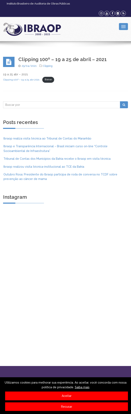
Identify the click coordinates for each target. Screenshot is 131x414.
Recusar (66, 406)
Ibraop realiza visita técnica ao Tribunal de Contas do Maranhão (47, 138)
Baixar (48, 79)
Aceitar (67, 395)
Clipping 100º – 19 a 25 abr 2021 (21, 79)
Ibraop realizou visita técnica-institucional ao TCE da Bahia (43, 166)
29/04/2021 (29, 66)
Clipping (48, 66)
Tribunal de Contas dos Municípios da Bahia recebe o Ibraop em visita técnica (57, 158)
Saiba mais (82, 387)
